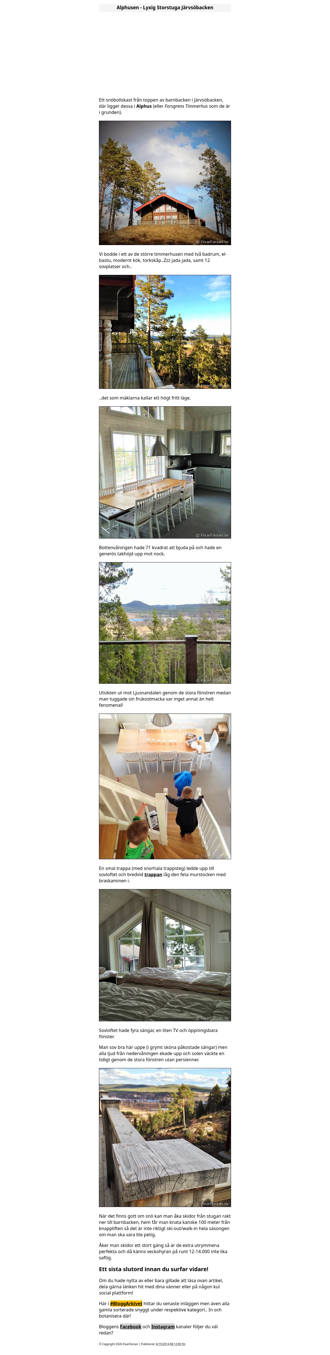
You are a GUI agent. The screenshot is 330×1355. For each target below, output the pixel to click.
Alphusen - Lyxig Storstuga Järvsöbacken (165, 7)
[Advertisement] (165, 53)
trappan (153, 874)
